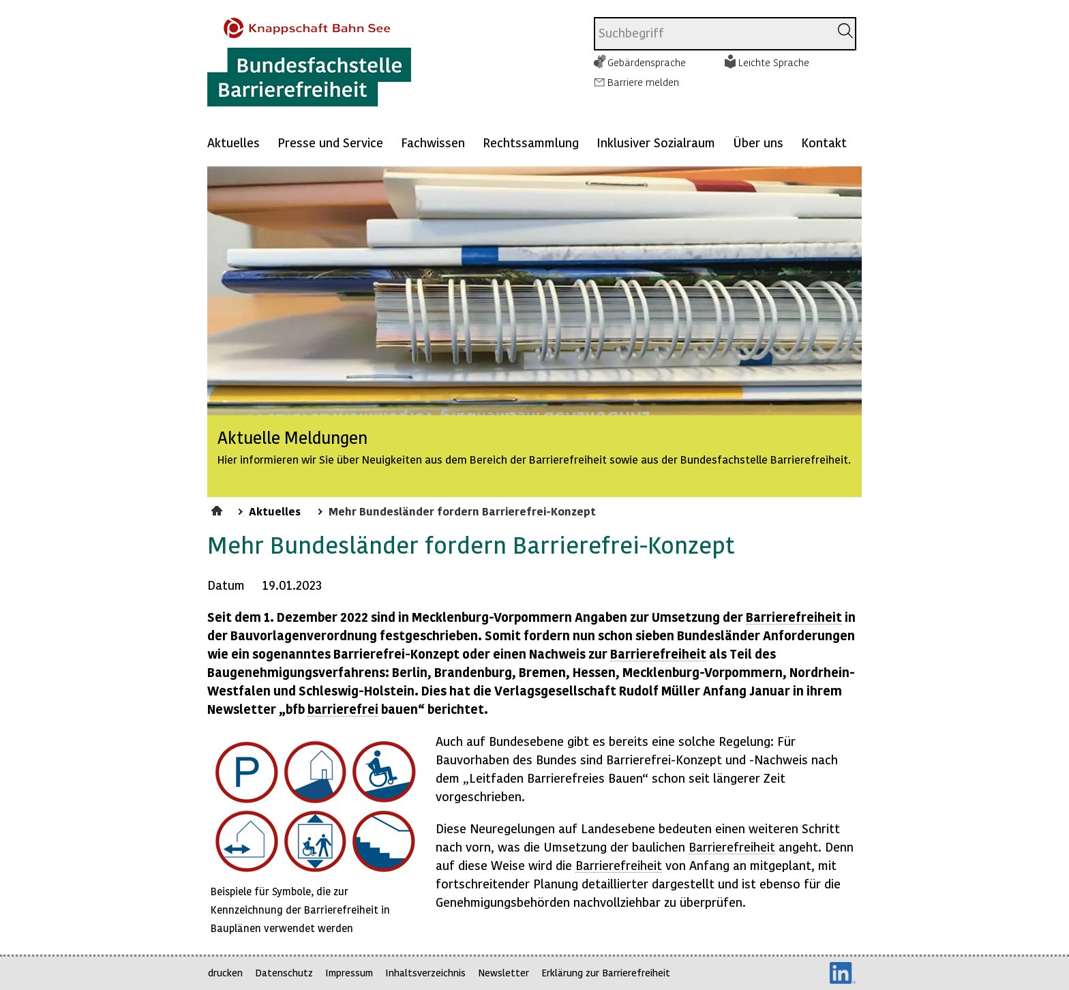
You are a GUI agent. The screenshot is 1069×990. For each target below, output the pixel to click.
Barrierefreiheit (794, 617)
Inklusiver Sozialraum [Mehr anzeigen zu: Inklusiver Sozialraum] (656, 142)
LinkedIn (842, 973)
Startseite (218, 509)
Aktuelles (233, 142)
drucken (225, 972)
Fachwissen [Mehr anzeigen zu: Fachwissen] (433, 142)
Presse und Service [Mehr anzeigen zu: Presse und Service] (330, 142)
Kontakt (824, 142)
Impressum (349, 972)
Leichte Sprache (773, 62)
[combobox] (712, 33)
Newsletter (503, 972)
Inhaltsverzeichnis (425, 972)
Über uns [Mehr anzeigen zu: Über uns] (758, 142)
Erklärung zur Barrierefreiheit (605, 972)
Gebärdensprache (646, 62)
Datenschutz (284, 972)
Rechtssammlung (531, 142)
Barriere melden (643, 82)
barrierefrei (342, 709)
